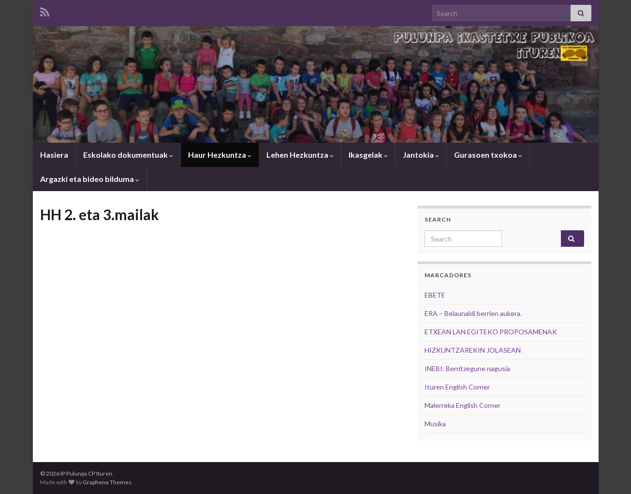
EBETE (435, 295)
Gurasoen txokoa (488, 154)
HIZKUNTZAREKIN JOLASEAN (473, 350)
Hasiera (54, 154)
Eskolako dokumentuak (128, 154)
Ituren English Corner (457, 387)
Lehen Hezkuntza (300, 154)
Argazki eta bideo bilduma (89, 178)
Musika (435, 423)
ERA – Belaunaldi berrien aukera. (473, 313)
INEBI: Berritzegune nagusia (467, 368)
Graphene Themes (107, 482)
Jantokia (421, 154)
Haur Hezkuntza (219, 154)
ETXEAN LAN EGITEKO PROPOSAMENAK (491, 332)
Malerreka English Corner (462, 405)
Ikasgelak (368, 154)
